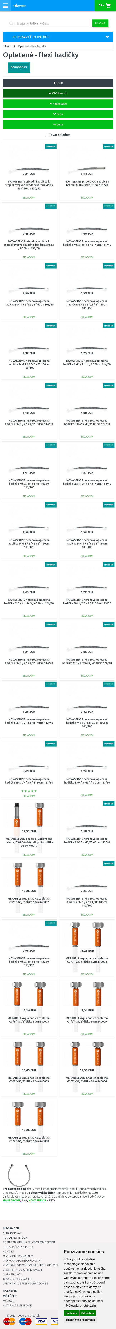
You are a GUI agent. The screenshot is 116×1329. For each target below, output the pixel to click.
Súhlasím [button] (71, 1313)
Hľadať (100, 23)
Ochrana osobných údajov (22, 1260)
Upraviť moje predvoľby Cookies (25, 1283)
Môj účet (9, 1300)
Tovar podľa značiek (17, 1279)
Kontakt (8, 1251)
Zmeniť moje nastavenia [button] (80, 1319)
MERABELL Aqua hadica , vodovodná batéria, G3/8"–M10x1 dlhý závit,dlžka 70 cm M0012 (29, 842)
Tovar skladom (60, 134)
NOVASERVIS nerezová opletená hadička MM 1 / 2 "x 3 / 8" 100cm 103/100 (29, 364)
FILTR (58, 82)
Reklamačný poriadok (18, 1246)
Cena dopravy (12, 1233)
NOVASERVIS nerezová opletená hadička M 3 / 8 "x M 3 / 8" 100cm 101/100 (87, 723)
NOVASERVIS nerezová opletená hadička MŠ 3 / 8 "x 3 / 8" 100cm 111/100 (29, 484)
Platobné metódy (15, 1237)
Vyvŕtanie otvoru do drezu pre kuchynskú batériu (37, 1265)
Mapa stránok (12, 1274)
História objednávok (17, 1305)
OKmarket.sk (32, 1315)
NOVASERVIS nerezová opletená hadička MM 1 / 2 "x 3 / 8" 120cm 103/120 (29, 544)
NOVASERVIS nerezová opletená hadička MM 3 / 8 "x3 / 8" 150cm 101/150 (87, 305)
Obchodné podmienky (18, 1256)
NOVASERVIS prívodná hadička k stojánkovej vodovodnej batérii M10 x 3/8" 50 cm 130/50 (29, 185)
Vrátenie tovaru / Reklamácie (23, 1269)
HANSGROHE (11, 1200)
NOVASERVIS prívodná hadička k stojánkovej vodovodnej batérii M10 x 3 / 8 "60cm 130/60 (29, 245)
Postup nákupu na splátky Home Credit (29, 1242)
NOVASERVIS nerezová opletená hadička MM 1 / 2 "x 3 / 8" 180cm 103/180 (87, 544)
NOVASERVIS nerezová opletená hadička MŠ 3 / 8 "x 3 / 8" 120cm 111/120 (29, 962)
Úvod (7, 46)
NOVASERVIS (37, 1200)
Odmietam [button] (87, 1313)
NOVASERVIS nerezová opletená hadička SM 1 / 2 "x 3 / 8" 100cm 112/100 (87, 902)
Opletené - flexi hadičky (32, 46)
